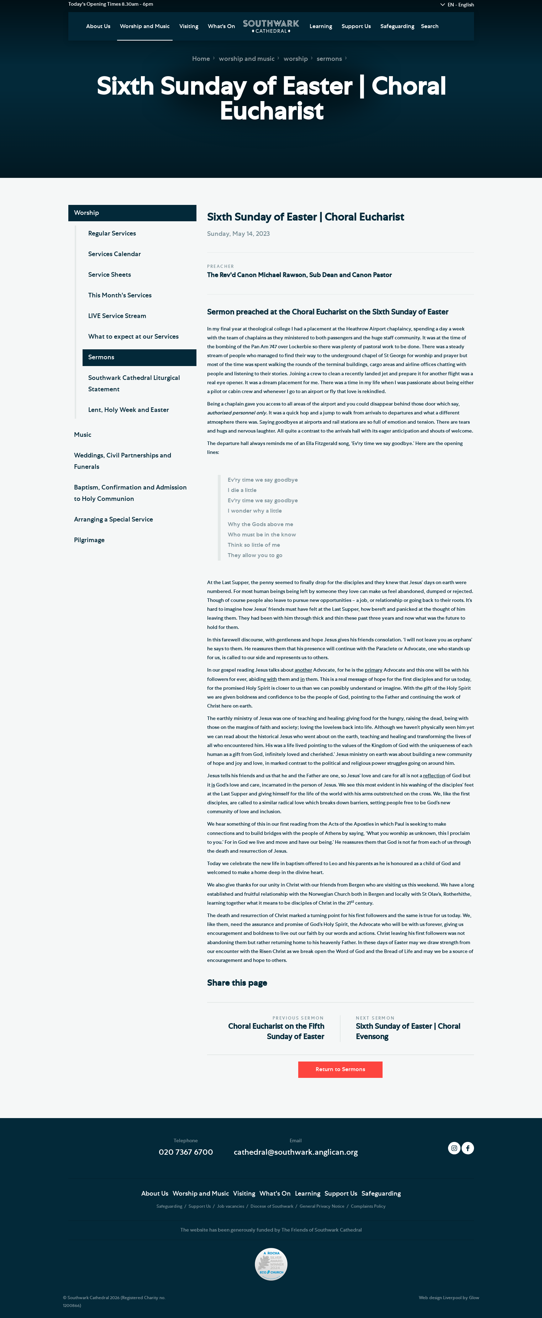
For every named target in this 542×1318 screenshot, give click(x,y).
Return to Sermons (340, 1069)
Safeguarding (397, 26)
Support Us (356, 26)
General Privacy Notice (323, 1206)
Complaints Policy (368, 1206)
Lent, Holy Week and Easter (128, 410)
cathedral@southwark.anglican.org (296, 1152)
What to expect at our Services (133, 337)
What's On (221, 26)
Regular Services (112, 234)
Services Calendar (114, 254)
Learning (321, 26)
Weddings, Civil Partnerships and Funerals (122, 461)
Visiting (188, 26)
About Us (98, 26)
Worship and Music (145, 26)
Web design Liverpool (440, 1298)
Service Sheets (109, 275)
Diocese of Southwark (272, 1206)
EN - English (461, 4)
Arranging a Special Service (113, 520)
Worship (86, 213)
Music (82, 435)
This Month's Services (120, 295)
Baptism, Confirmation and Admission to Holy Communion (130, 493)
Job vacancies (231, 1206)
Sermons (101, 357)
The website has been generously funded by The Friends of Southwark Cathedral (271, 1230)
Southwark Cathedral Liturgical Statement (134, 384)
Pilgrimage (89, 540)
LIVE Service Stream (117, 316)
